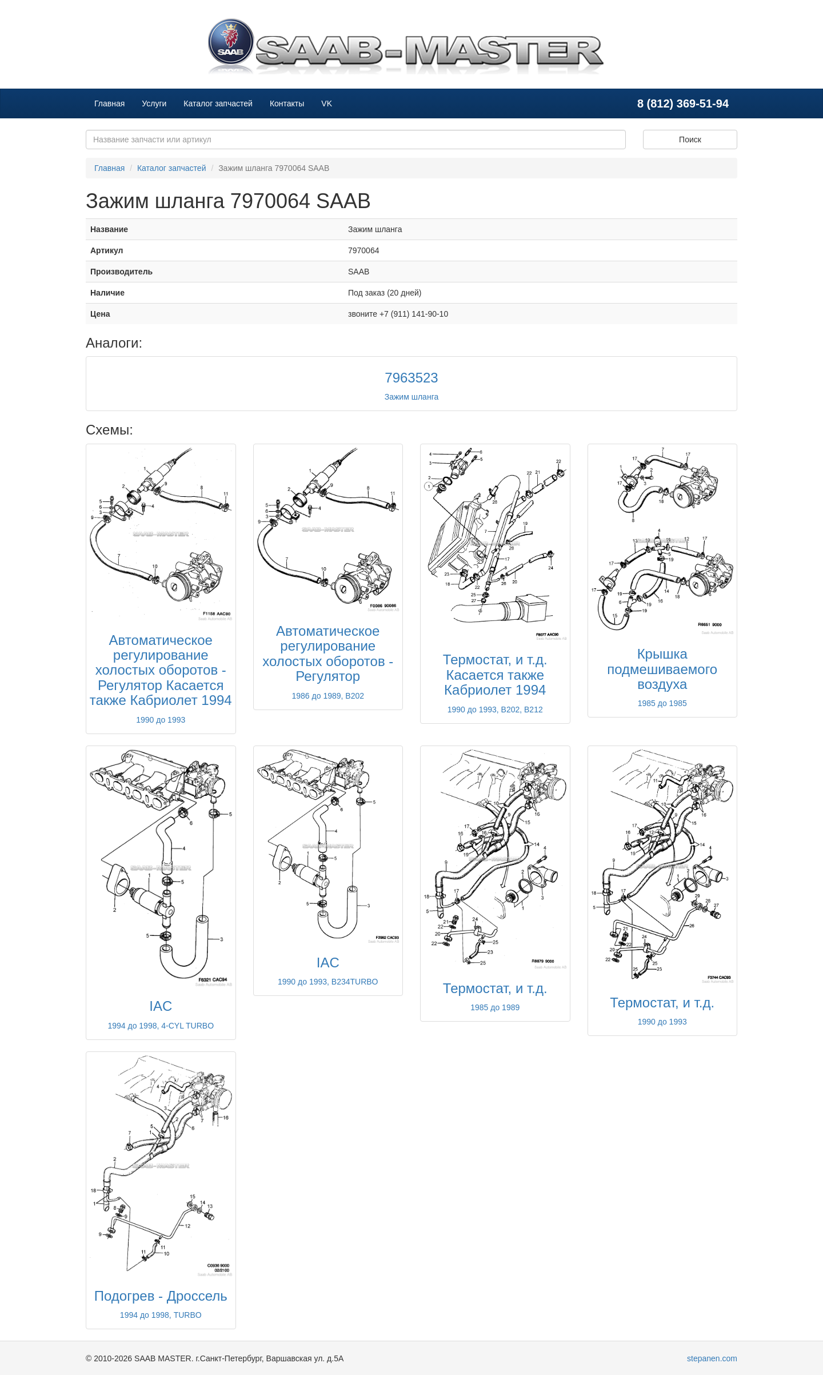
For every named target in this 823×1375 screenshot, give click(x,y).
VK (326, 103)
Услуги (154, 103)
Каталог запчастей (218, 103)
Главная (109, 103)
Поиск (690, 139)
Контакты (287, 103)
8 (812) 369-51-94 (683, 103)
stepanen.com (712, 1358)
